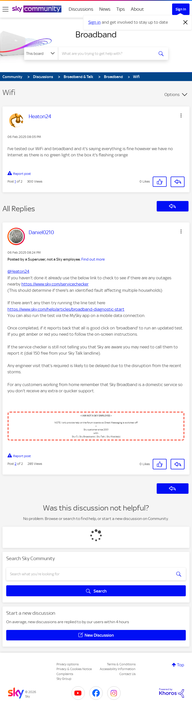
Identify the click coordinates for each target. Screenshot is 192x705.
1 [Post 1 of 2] (15, 181)
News (104, 9)
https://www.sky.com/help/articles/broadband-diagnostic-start (65, 309)
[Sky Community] (36, 9)
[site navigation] (5, 9)
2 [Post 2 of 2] (15, 464)
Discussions (81, 9)
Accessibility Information (118, 669)
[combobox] (107, 53)
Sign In (181, 9)
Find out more (93, 259)
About (137, 9)
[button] (181, 115)
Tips (120, 9)
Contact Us (127, 674)
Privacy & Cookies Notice (74, 669)
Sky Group (63, 679)
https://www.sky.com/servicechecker (55, 284)
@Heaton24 (18, 271)
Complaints (64, 674)
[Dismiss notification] (186, 22)
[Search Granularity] (41, 53)
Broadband (96, 34)
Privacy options (67, 664)
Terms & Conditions (121, 664)
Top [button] (180, 664)
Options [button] (172, 94)
